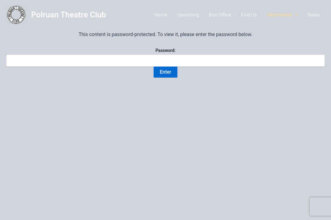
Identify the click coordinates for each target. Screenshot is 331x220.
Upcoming (188, 15)
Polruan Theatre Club (68, 14)
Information (282, 15)
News (314, 15)
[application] (295, 15)
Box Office (220, 15)
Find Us (249, 15)
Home (160, 15)
